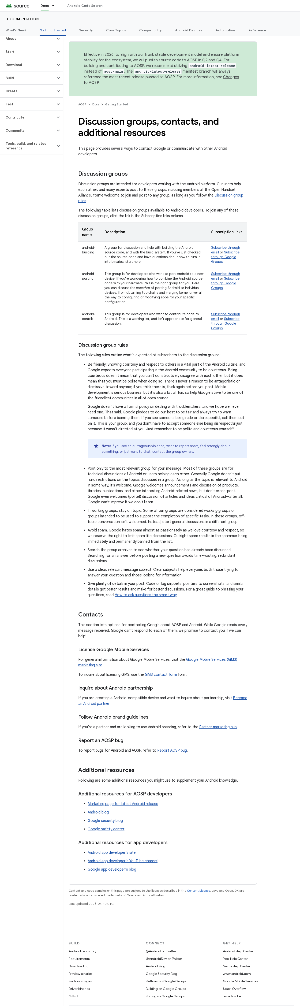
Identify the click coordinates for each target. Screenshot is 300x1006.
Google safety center (106, 829)
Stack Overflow (234, 989)
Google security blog (105, 820)
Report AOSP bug (172, 750)
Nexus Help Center (236, 966)
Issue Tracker (232, 996)
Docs (95, 104)
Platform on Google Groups (166, 981)
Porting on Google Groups (165, 996)
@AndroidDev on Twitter (164, 959)
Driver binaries (79, 989)
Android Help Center (238, 951)
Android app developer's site (112, 852)
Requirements (79, 959)
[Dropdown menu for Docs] (55, 5)
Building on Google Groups (166, 989)
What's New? (16, 30)
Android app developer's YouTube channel (123, 861)
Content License (198, 891)
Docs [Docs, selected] (45, 6)
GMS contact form (161, 674)
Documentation (22, 19)
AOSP (82, 104)
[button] (28, 38)
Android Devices (189, 30)
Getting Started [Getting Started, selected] (53, 30)
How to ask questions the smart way (145, 595)
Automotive (225, 30)
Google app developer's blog (112, 869)
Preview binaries (80, 974)
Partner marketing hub (218, 727)
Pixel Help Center (235, 959)
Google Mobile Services (240, 981)
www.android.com (237, 974)
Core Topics (116, 30)
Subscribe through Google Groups (225, 257)
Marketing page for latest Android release (123, 804)
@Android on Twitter (161, 951)
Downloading (79, 966)
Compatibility (150, 30)
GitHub (74, 996)
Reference (257, 30)
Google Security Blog (161, 974)
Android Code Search (85, 6)
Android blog (98, 812)
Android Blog (155, 966)
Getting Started (116, 104)
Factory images (80, 981)
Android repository (82, 951)
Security (86, 30)
